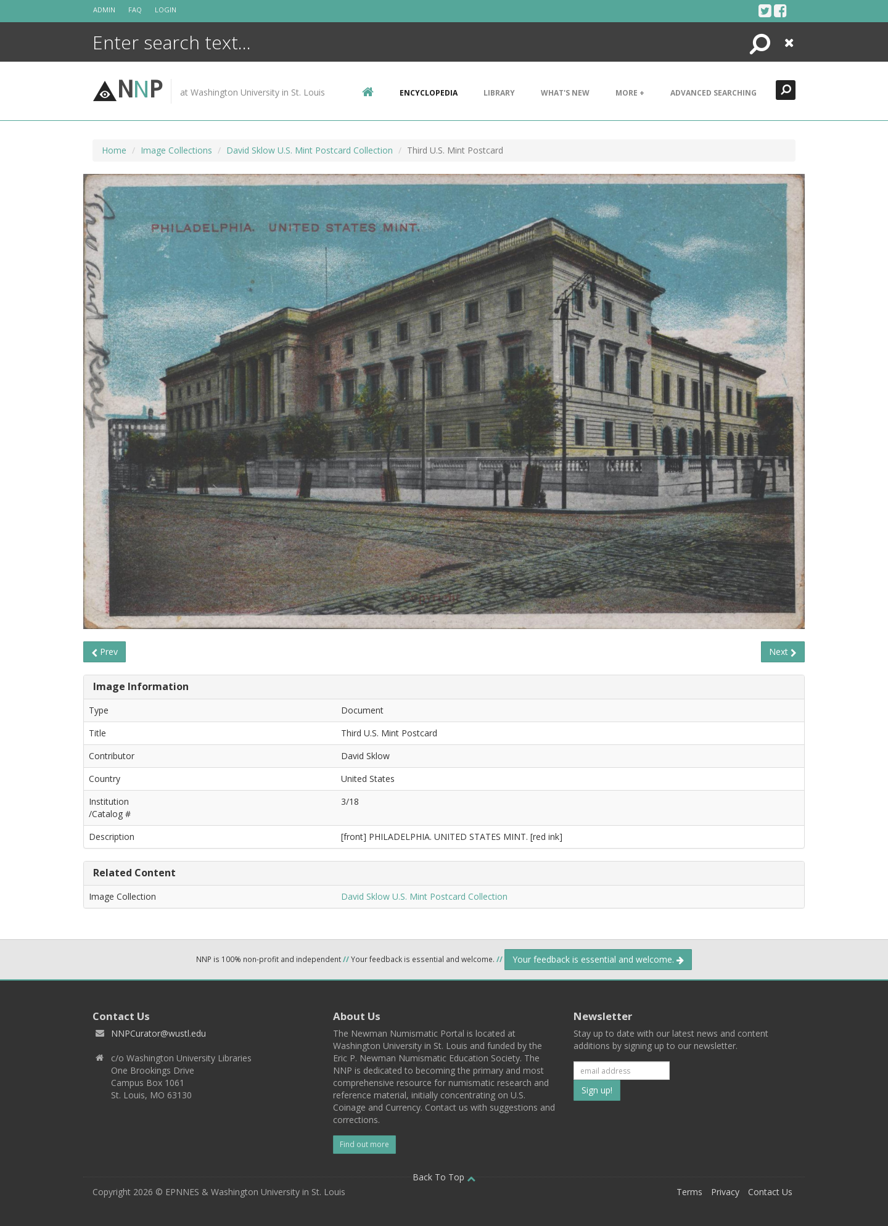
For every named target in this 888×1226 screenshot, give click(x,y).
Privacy (725, 1192)
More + (629, 93)
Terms (689, 1192)
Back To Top (444, 1177)
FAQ (135, 9)
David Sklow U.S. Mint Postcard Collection (309, 150)
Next (783, 651)
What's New (565, 93)
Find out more (364, 1144)
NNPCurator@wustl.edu (158, 1033)
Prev (104, 651)
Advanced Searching (713, 93)
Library (499, 93)
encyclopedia (429, 93)
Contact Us (770, 1192)
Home (114, 150)
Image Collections (176, 150)
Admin (104, 9)
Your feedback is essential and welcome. (598, 959)
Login (165, 9)
